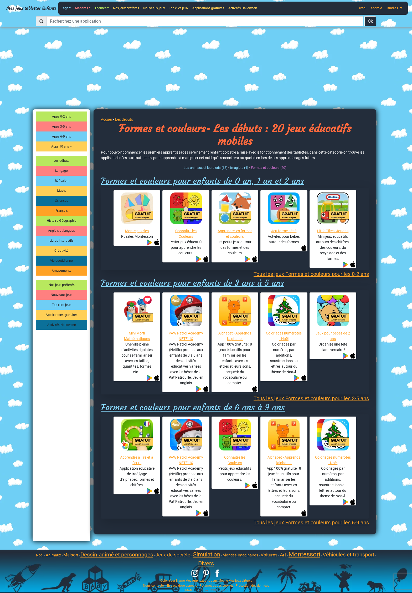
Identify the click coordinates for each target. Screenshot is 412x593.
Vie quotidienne (61, 260)
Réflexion (61, 180)
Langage (61, 170)
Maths (61, 190)
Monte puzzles (137, 231)
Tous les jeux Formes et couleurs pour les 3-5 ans (311, 398)
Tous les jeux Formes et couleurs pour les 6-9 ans (311, 522)
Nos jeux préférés (126, 8)
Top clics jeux (178, 8)
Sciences (61, 200)
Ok (370, 21)
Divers (206, 563)
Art (283, 555)
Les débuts (61, 160)
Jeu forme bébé (283, 231)
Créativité (61, 250)
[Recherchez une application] (205, 21)
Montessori (304, 554)
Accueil (106, 119)
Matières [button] (81, 8)
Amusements (61, 270)
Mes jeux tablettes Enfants (31, 8)
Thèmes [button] (100, 8)
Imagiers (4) (239, 168)
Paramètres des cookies (216, 585)
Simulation (206, 554)
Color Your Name (172, 580)
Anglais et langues (61, 230)
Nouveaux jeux (154, 8)
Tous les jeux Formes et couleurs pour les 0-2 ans (311, 274)
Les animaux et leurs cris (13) (206, 168)
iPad (362, 8)
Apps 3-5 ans (61, 126)
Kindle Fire (395, 8)
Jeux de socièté (174, 555)
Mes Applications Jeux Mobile (207, 580)
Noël (39, 555)
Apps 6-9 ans (61, 136)
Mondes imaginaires (240, 555)
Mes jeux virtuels (240, 580)
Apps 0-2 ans (61, 116)
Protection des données (252, 585)
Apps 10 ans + (61, 146)
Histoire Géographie (61, 220)
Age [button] (65, 8)
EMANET (189, 590)
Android (376, 8)
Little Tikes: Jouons (332, 231)
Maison (70, 554)
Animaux (53, 555)
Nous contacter (154, 585)
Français (61, 210)
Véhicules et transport (348, 554)
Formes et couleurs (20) (268, 168)
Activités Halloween (242, 8)
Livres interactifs (61, 240)
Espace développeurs (182, 585)
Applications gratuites (208, 8)
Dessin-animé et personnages (116, 554)
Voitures (269, 554)
